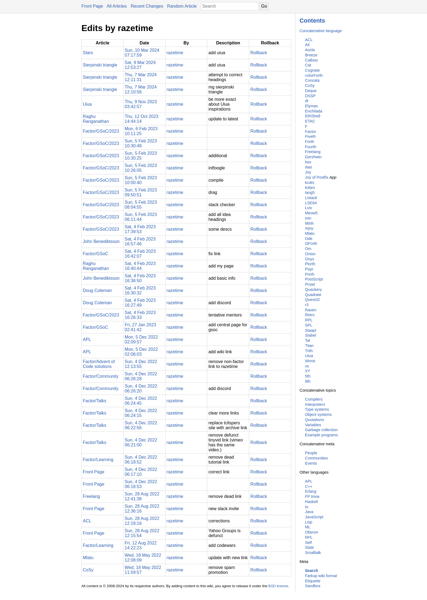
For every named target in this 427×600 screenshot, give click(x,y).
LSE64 (311, 203)
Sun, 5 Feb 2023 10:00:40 (141, 180)
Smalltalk (313, 552)
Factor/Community (100, 376)
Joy (308, 172)
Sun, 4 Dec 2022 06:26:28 (141, 376)
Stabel (310, 335)
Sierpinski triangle (100, 65)
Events (311, 463)
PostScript (314, 279)
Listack (311, 198)
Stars (88, 52)
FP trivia (312, 496)
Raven (310, 310)
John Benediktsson (101, 241)
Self (308, 542)
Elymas (311, 106)
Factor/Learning (98, 459)
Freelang (313, 152)
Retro (310, 315)
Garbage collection (321, 430)
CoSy (310, 85)
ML (307, 527)
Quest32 (312, 299)
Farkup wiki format (321, 576)
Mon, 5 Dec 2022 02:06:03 (141, 352)
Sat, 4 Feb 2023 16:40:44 (140, 266)
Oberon (311, 532)
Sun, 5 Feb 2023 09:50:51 (141, 192)
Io (306, 507)
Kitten (310, 187)
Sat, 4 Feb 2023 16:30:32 (140, 290)
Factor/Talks (94, 400)
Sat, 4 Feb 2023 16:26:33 (140, 315)
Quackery (313, 289)
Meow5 (311, 213)
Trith (309, 351)
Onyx (309, 259)
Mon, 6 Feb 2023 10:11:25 (141, 131)
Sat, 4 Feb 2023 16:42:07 (140, 253)
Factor (310, 131)
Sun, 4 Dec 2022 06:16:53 (141, 484)
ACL (309, 40)
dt (306, 101)
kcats (309, 182)
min (308, 218)
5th (307, 376)
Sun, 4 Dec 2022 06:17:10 (141, 472)
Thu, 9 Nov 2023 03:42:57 (141, 104)
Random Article (182, 6)
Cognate (312, 70)
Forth (309, 141)
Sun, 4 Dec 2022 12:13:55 (141, 364)
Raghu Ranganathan (96, 119)
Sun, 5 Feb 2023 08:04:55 (141, 204)
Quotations (314, 420)
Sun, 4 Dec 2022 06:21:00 (141, 442)
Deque (310, 91)
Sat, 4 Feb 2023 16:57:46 (140, 241)
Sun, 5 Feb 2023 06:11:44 (141, 217)
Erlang (310, 491)
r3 (307, 305)
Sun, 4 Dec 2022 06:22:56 (141, 425)
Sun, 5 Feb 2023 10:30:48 (141, 143)
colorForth (314, 75)
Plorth (310, 264)
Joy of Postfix (316, 177)
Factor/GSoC (95, 253)
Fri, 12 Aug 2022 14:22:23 (141, 545)
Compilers (314, 399)
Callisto (311, 60)
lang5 (310, 192)
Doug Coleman (97, 290)
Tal (307, 340)
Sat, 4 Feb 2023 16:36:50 (140, 278)
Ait (307, 44)
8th (307, 381)
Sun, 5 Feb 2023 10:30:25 (141, 155)
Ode (308, 238)
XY (307, 371)
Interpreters (315, 404)
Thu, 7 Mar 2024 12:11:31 (141, 77)
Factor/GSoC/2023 (101, 131)
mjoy (309, 228)
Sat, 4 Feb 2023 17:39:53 (140, 229)
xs (307, 366)
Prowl (310, 284)
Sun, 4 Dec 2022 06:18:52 (141, 459)
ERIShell (312, 116)
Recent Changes (147, 6)
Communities (316, 458)
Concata (312, 80)
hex (308, 162)
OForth (311, 243)
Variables (313, 425)
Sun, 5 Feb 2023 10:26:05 (141, 168)
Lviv (308, 208)
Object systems (318, 414)
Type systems (317, 409)
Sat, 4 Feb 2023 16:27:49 (140, 302)
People (311, 453)
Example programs (321, 435)
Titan (309, 345)
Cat (308, 65)
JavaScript (314, 517)
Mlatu (310, 233)
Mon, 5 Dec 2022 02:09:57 (141, 339)
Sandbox (313, 586)
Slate (309, 547)
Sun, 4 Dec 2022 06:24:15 (141, 413)
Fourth (310, 147)
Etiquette (313, 581)
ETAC (310, 121)
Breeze (311, 55)
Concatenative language (321, 31)
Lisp (308, 522)
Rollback (258, 52)
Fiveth (310, 136)
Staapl (310, 330)
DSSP (310, 96)
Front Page (92, 6)
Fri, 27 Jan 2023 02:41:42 (140, 327)
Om (308, 248)
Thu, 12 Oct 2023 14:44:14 (141, 119)
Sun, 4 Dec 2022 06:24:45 (141, 401)
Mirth (309, 223)
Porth (309, 274)
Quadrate (313, 295)
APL (308, 481)
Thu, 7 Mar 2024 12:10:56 (141, 89)
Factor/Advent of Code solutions (99, 364)
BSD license (278, 586)
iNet (308, 167)
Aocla (310, 50)
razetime (175, 52)
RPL (309, 320)
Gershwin (313, 157)
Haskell (311, 502)
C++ (308, 486)
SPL (308, 325)
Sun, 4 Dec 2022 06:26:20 (141, 388)
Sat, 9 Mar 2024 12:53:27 (140, 65)
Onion (310, 254)
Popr (309, 269)
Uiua (309, 356)
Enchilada (313, 111)
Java (309, 512)
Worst (310, 361)
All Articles (117, 6)
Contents (312, 20)
